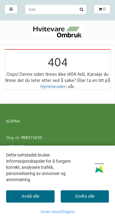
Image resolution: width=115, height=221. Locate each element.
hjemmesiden (53, 86)
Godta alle (84, 196)
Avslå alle (30, 196)
